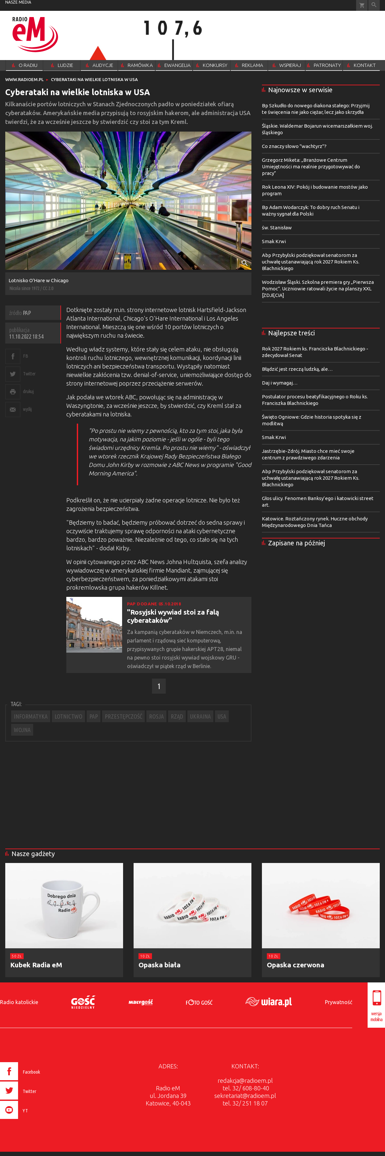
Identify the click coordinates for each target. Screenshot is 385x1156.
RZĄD (177, 716)
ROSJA (156, 716)
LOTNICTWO (68, 716)
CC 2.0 (48, 288)
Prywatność (338, 1002)
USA (222, 716)
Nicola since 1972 (24, 288)
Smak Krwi (274, 241)
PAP (93, 716)
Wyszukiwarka (374, 5)
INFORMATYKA (31, 716)
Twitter (29, 373)
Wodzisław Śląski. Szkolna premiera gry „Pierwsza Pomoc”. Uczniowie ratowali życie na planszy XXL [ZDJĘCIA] (318, 288)
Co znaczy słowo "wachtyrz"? (294, 146)
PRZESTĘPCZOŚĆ (123, 716)
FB (25, 356)
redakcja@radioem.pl (245, 1080)
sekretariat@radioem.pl (245, 1095)
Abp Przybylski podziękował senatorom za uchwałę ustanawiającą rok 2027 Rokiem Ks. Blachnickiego (310, 261)
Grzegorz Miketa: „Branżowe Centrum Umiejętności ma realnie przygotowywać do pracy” (311, 166)
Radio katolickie (19, 1002)
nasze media (18, 2)
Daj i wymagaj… (280, 383)
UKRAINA (200, 716)
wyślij (27, 409)
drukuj (28, 391)
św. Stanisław (277, 227)
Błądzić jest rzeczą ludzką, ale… (297, 369)
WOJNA (22, 729)
